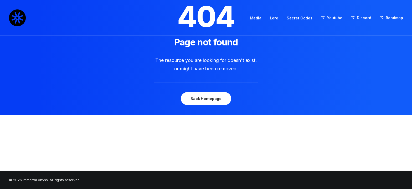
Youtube (334, 17)
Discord (364, 17)
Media (255, 18)
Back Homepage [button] (206, 98)
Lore (274, 18)
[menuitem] (257, 18)
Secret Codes (299, 18)
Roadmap (394, 17)
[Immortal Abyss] (17, 17)
